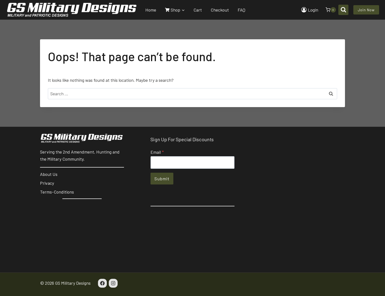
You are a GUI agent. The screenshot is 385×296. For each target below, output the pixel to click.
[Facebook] (102, 283)
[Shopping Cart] (328, 10)
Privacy (47, 183)
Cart (197, 10)
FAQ (241, 10)
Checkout (220, 10)
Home (150, 10)
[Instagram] (113, 283)
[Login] (309, 10)
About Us (48, 174)
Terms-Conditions (57, 192)
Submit (161, 178)
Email (157, 152)
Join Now (366, 10)
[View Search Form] (343, 10)
